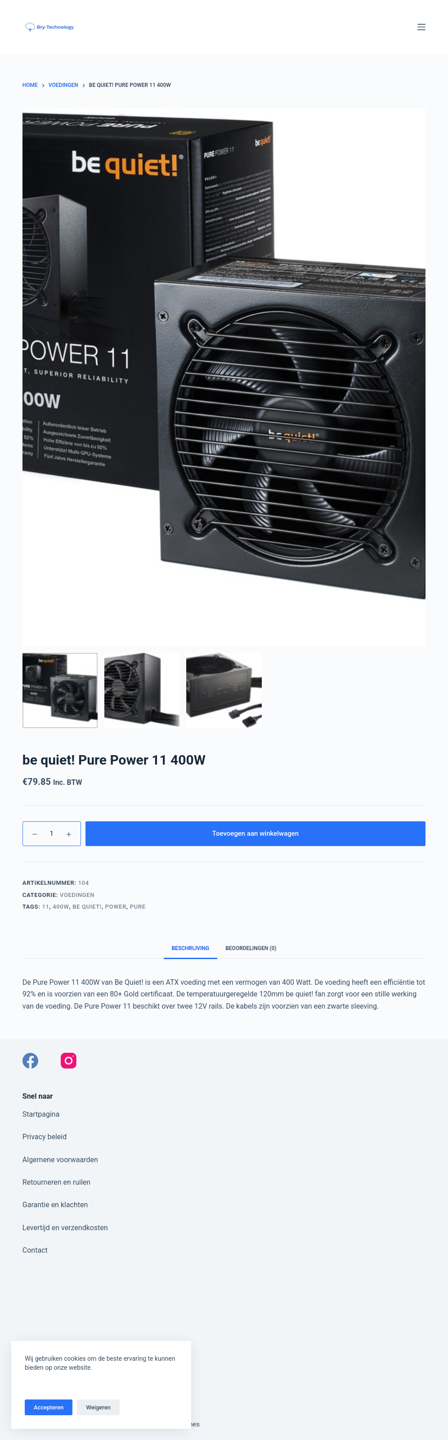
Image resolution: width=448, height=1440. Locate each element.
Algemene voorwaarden (60, 1159)
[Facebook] (30, 1061)
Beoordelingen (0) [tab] (250, 948)
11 (45, 906)
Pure (138, 906)
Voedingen (77, 895)
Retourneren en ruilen (56, 1182)
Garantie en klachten (55, 1204)
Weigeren (98, 1407)
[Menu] (421, 27)
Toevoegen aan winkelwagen (255, 833)
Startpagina (41, 1114)
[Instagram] (68, 1061)
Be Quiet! (87, 906)
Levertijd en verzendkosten (65, 1227)
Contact (35, 1250)
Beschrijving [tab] (191, 948)
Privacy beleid (44, 1136)
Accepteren (48, 1407)
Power (115, 906)
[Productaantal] (51, 833)
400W (61, 906)
